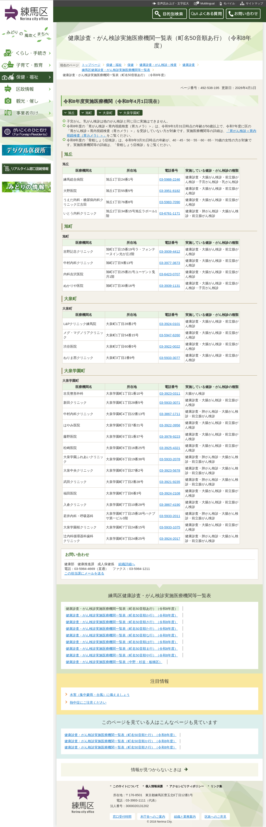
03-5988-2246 (169, 179)
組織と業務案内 (185, 816)
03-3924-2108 (169, 493)
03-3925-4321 (169, 448)
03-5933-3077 (169, 358)
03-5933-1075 (169, 527)
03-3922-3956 (169, 425)
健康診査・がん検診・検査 (158, 65)
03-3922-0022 (169, 346)
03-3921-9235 (169, 482)
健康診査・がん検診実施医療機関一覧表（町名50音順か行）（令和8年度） (120, 741)
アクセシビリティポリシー (186, 786)
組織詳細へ (126, 564)
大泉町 (108, 113)
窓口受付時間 (122, 816)
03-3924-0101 (169, 324)
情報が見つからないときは (156, 769)
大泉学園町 (131, 113)
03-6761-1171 (169, 213)
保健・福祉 (114, 65)
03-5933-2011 (169, 516)
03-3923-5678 (169, 470)
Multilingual (207, 3)
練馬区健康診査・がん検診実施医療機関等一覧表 (116, 70)
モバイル (229, 3)
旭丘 (71, 113)
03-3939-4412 (169, 251)
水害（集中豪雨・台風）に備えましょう (100, 695)
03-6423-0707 (169, 274)
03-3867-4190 (169, 504)
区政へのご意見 (215, 816)
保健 (130, 65)
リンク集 (216, 786)
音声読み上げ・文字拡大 (173, 3)
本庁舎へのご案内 (152, 816)
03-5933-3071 (169, 402)
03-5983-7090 (169, 202)
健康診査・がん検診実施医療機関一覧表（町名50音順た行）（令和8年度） (120, 735)
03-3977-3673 (169, 263)
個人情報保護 (154, 786)
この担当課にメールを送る (84, 573)
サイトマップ (254, 3)
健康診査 (188, 65)
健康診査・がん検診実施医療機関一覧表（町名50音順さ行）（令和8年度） (120, 747)
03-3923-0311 (169, 393)
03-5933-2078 (169, 459)
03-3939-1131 (169, 285)
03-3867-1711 (169, 414)
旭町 (88, 113)
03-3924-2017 (169, 538)
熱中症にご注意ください (88, 702)
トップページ (91, 65)
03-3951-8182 (169, 191)
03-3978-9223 (169, 436)
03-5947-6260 (169, 335)
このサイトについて (126, 786)
